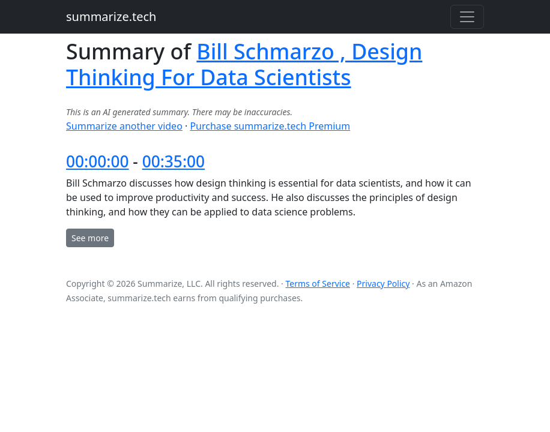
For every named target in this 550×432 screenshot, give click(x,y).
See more (90, 238)
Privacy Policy (383, 283)
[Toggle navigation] (467, 17)
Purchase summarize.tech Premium (270, 126)
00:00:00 (97, 161)
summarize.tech (111, 16)
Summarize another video (124, 126)
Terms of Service (317, 283)
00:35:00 (173, 161)
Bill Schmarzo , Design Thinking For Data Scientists (244, 64)
